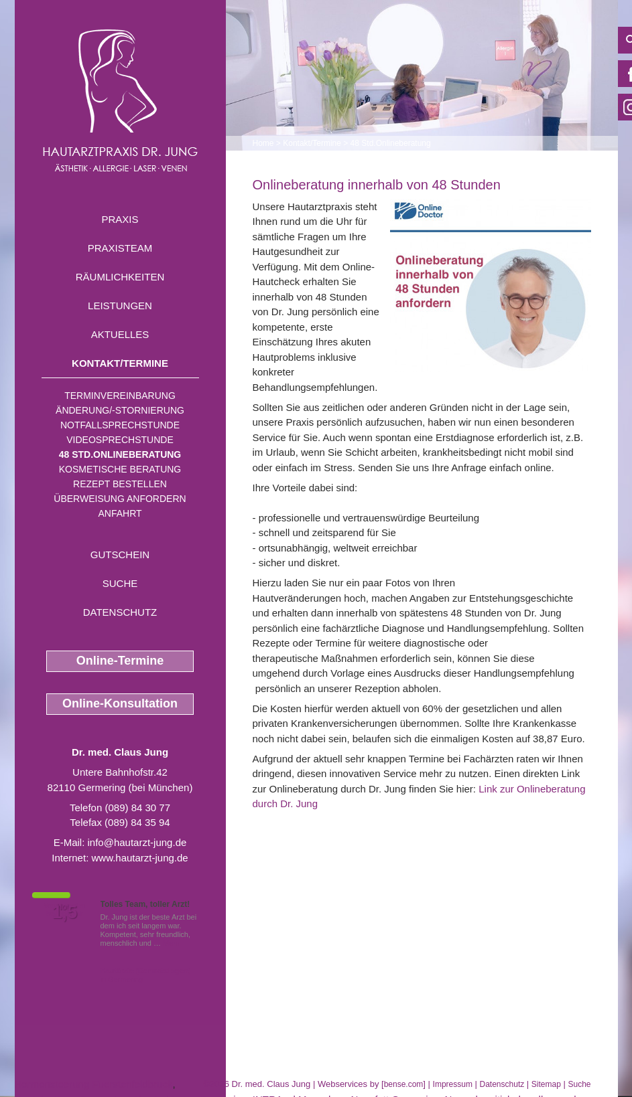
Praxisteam (120, 248)
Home (263, 143)
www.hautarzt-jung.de (139, 857)
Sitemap (546, 1084)
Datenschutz (120, 612)
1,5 (65, 912)
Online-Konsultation (120, 703)
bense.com (404, 1084)
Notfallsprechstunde (120, 425)
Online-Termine (120, 660)
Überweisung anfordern (120, 498)
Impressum (452, 1084)
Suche (120, 583)
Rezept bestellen (120, 484)
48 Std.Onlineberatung (120, 454)
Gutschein (119, 554)
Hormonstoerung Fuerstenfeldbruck (94, 1084)
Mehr (171, 943)
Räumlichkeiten (120, 276)
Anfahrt (119, 513)
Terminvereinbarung (120, 395)
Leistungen (120, 305)
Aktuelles (120, 334)
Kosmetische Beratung (120, 469)
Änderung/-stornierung (120, 410)
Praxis (119, 219)
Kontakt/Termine (120, 363)
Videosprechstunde (119, 439)
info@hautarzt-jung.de (137, 842)
